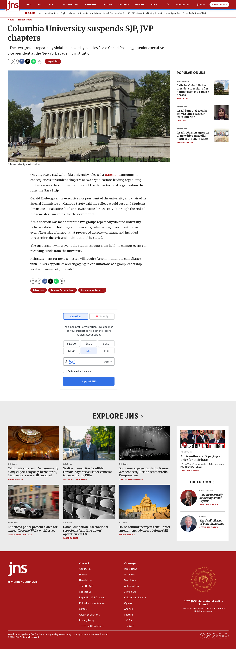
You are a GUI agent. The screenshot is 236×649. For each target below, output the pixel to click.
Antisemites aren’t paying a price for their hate (200, 458)
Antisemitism (70, 4)
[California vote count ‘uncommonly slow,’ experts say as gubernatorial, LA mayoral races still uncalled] (33, 443)
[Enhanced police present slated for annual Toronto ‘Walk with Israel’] (33, 502)
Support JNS (219, 4)
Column (202, 516)
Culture (107, 4)
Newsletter (182, 4)
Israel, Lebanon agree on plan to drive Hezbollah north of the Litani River (193, 135)
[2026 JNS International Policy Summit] (203, 579)
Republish (52, 61)
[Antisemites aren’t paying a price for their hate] (202, 439)
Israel (28, 4)
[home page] (13, 5)
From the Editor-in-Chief (194, 13)
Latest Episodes (172, 13)
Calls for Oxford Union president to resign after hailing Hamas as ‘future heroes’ (193, 90)
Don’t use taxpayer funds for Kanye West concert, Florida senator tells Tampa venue (143, 471)
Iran (40, 13)
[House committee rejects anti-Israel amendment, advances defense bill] (144, 502)
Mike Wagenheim (185, 142)
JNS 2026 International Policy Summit (144, 13)
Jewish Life (90, 4)
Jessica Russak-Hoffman (75, 479)
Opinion (139, 4)
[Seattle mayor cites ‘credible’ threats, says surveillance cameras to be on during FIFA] (89, 443)
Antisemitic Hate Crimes (89, 13)
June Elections (51, 13)
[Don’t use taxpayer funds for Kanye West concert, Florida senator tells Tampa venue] (144, 443)
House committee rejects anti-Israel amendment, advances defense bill (144, 529)
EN (201, 4)
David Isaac (182, 98)
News (11, 19)
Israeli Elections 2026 (113, 13)
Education (38, 290)
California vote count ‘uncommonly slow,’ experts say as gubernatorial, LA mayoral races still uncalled (33, 471)
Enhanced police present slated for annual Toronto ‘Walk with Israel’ (32, 529)
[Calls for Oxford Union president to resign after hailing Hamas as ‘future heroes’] (221, 87)
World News (13, 522)
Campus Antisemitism (62, 290)
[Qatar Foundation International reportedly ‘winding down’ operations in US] (89, 502)
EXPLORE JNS (118, 416)
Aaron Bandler (15, 479)
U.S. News (12, 464)
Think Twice (186, 452)
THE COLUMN (202, 482)
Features (123, 4)
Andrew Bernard (126, 534)
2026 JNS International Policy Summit (203, 602)
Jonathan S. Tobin (189, 470)
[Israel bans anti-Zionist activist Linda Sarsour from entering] (221, 112)
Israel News (25, 19)
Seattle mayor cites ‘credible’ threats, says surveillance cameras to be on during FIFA (87, 471)
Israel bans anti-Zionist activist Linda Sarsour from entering (192, 113)
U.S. (40, 4)
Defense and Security (92, 290)
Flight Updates (68, 13)
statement (112, 175)
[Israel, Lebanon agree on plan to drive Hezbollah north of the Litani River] (221, 134)
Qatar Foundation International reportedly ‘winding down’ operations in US (85, 530)
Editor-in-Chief (206, 490)
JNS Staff (181, 120)
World (52, 4)
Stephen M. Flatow (208, 527)
